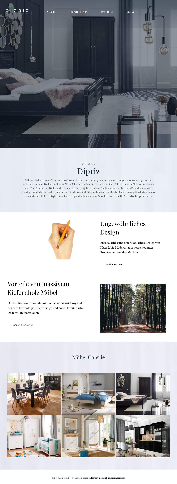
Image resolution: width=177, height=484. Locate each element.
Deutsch (50, 12)
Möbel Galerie (114, 265)
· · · (151, 12)
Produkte (107, 12)
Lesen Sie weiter (23, 325)
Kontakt (131, 12)
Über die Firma (78, 12)
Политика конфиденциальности (108, 478)
